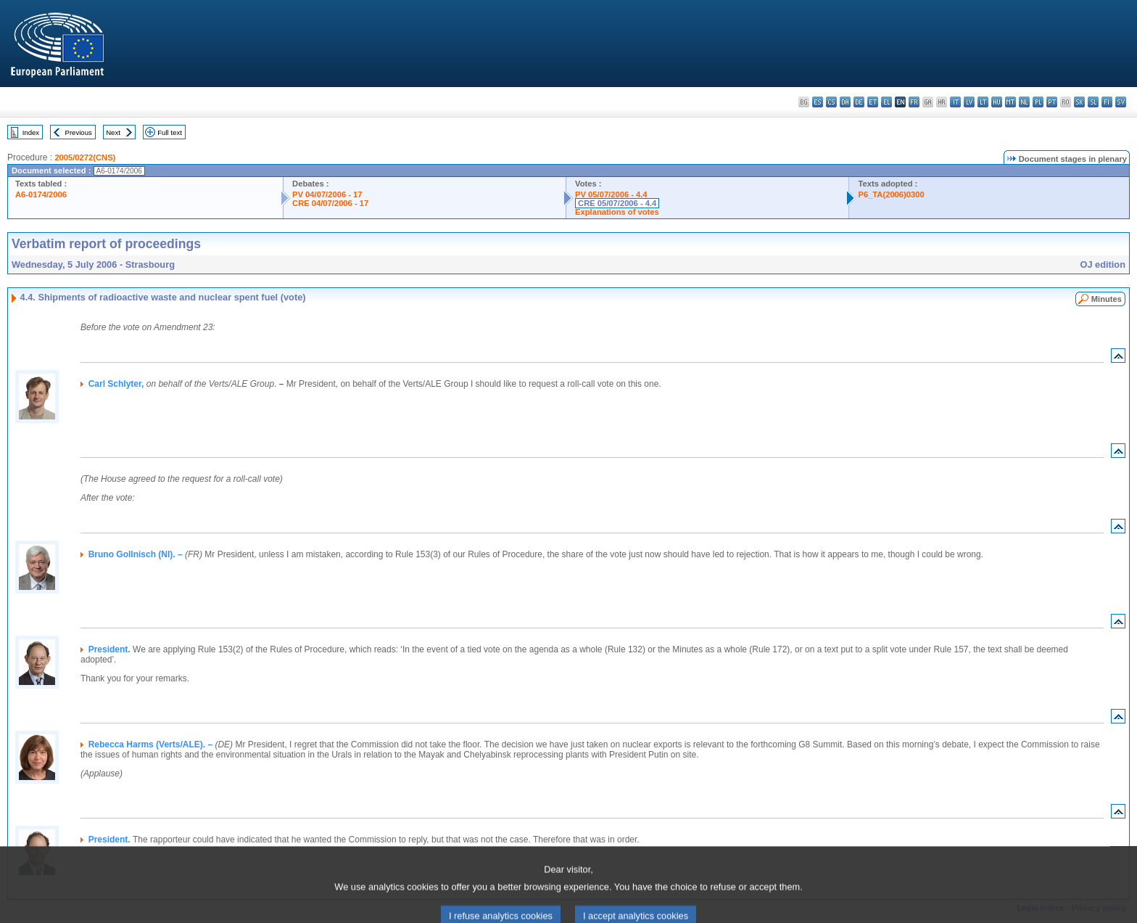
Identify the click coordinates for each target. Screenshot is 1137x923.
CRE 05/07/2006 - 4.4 (617, 203)
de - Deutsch (858, 102)
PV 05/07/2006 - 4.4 (611, 194)
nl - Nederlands (1024, 102)
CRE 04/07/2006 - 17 (330, 203)
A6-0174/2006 (41, 194)
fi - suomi (1106, 102)
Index (30, 132)
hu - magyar (996, 102)
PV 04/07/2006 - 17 (327, 194)
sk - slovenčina (1079, 102)
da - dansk (845, 102)
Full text (169, 132)
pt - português (1051, 102)
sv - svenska (1120, 102)
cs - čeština (831, 102)
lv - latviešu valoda (969, 102)
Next (113, 132)
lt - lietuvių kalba (982, 102)
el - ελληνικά (886, 102)
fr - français (914, 102)
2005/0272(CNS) (84, 157)
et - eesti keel (872, 102)
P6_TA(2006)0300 (891, 194)
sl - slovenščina (1093, 102)
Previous (78, 132)
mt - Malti (1010, 102)
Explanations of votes (617, 212)
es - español (817, 102)
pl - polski (1038, 102)
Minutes (1106, 299)
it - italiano (955, 102)
